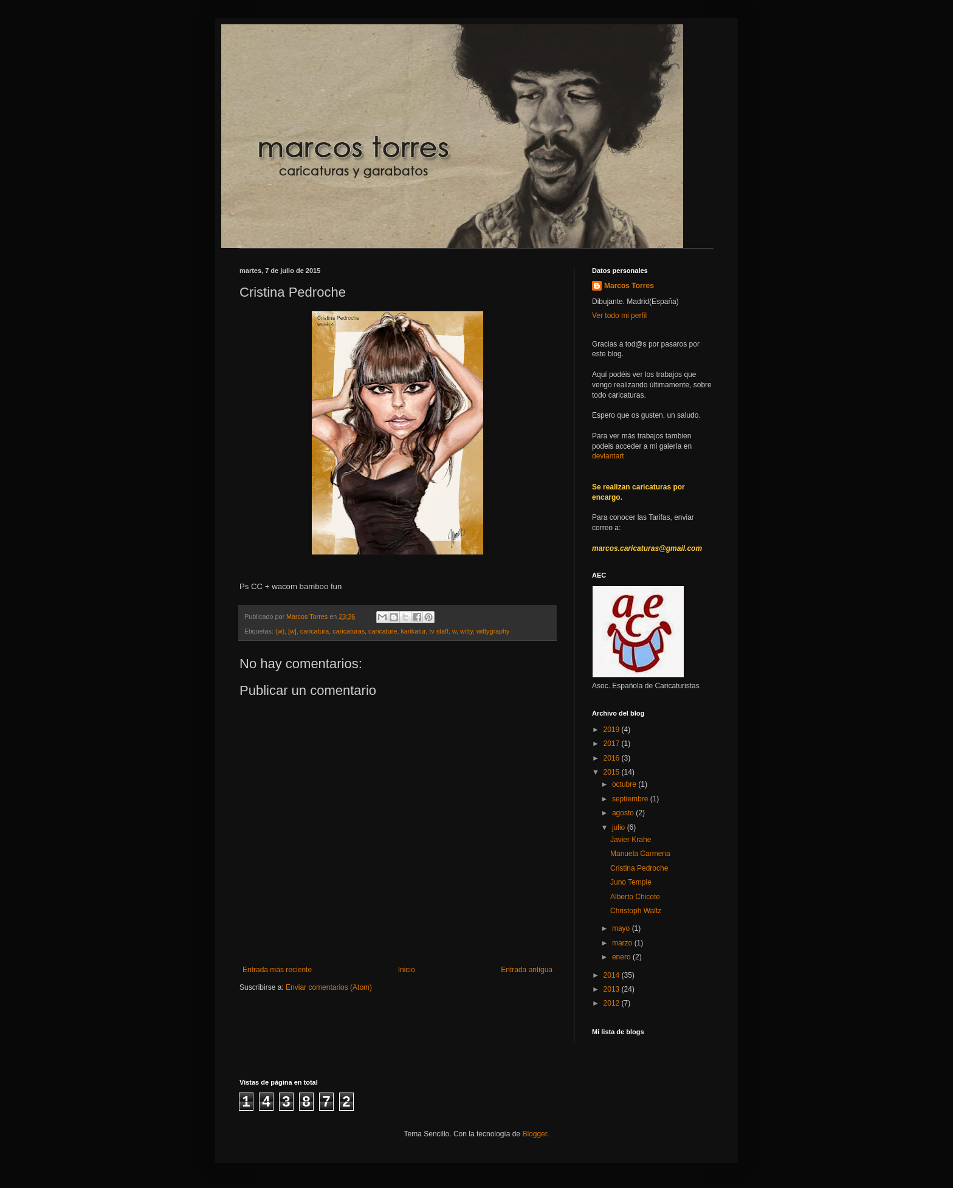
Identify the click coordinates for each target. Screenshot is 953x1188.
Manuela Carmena (640, 853)
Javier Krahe (630, 839)
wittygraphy (493, 631)
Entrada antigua (526, 969)
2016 (613, 758)
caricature (382, 631)
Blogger (534, 1134)
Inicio (406, 969)
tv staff (439, 631)
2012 (613, 1003)
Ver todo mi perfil (619, 315)
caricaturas (348, 631)
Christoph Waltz (635, 911)
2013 (613, 989)
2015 (613, 772)
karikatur (413, 631)
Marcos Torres (629, 285)
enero (622, 957)
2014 (613, 975)
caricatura (314, 631)
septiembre (631, 799)
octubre (625, 784)
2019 (613, 729)
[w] (292, 631)
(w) (279, 631)
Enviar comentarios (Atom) (329, 987)
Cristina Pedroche (639, 868)
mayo (622, 928)
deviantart (608, 456)
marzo (623, 943)
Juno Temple (631, 882)
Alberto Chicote (635, 897)
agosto (624, 813)
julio (619, 827)
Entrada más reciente (277, 969)
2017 (613, 743)
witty (466, 631)
